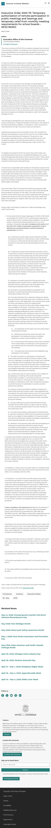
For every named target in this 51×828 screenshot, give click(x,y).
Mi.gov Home (7, 796)
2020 (15, 598)
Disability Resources (9, 810)
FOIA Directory (8, 815)
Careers (7, 734)
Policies (5, 801)
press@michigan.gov (10, 44)
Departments (7, 819)
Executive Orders (34, 594)
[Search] (45, 3)
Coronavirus (7, 594)
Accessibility (7, 805)
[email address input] (25, 764)
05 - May (6, 598)
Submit (25, 770)
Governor (19, 594)
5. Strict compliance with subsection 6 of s (19, 507)
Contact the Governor (12, 754)
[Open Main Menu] (49, 3)
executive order (28, 588)
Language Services (9, 824)
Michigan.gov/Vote (11, 778)
